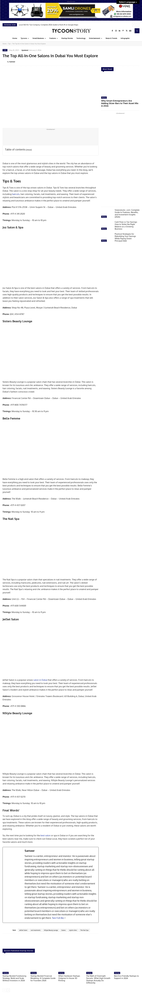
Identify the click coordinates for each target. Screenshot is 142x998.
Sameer (12, 62)
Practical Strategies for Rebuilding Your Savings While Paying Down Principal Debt (125, 234)
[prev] (133, 24)
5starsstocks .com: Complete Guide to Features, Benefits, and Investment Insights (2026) (127, 210)
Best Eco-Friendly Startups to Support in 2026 (126, 977)
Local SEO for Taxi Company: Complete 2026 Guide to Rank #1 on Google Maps (48, 25)
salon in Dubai (40, 680)
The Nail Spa (84, 930)
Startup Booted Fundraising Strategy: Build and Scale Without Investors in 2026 (14, 978)
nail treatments (35, 930)
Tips (9, 44)
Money (104, 97)
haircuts (16, 194)
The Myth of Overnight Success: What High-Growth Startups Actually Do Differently (98, 979)
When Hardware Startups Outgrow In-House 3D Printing (69, 978)
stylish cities (73, 930)
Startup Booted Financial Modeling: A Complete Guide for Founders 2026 (42, 978)
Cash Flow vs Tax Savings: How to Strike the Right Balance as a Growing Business (126, 222)
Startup (5, 973)
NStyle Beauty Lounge (51, 930)
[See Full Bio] (65, 918)
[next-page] (8, 990)
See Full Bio (58, 917)
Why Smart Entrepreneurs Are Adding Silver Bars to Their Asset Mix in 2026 (120, 101)
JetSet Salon (23, 930)
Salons (63, 930)
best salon (45, 835)
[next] (137, 24)
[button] (137, 30)
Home (4, 44)
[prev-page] (4, 990)
